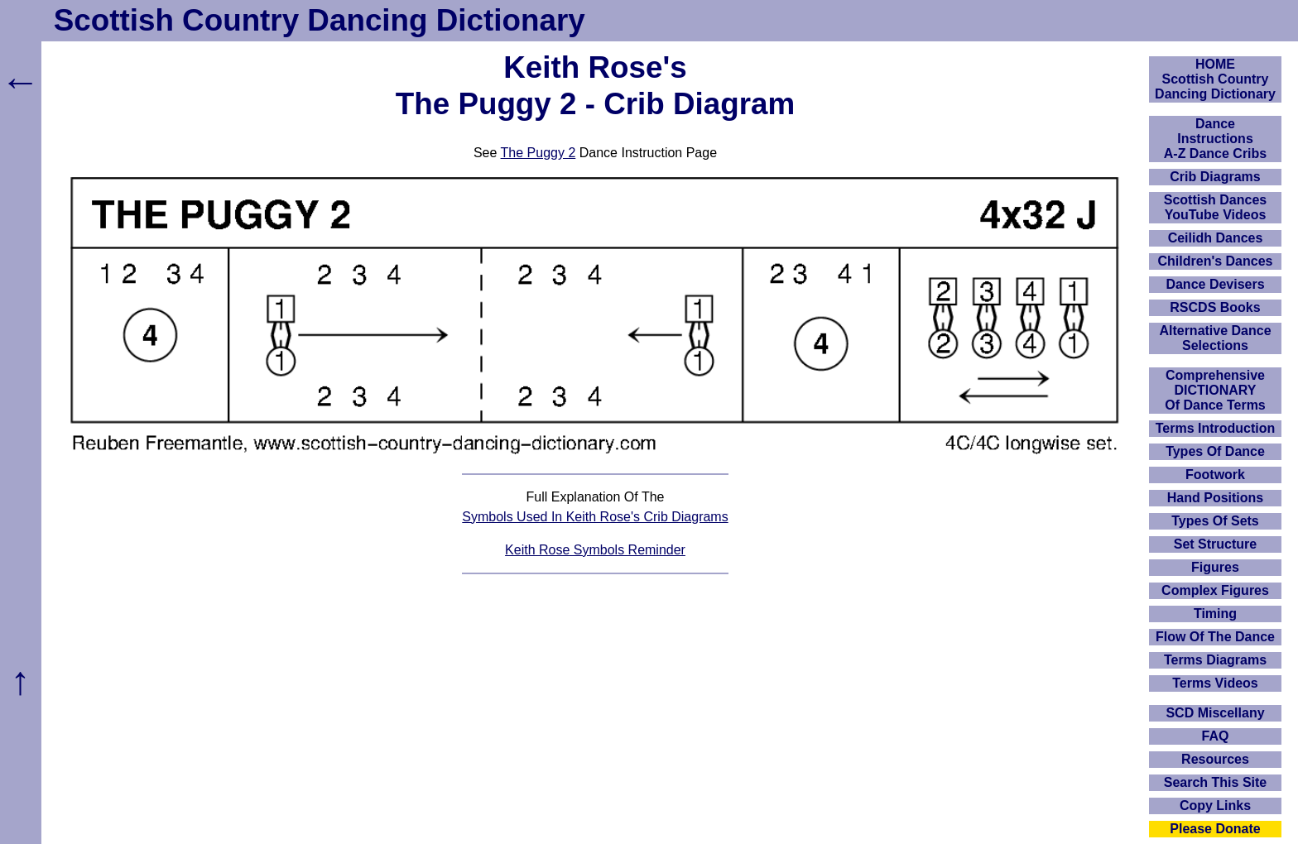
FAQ (1215, 736)
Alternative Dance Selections (1215, 338)
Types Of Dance (1215, 451)
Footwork (1215, 475)
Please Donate (1215, 829)
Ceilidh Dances (1215, 238)
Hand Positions (1215, 498)
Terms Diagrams (1215, 660)
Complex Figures (1215, 590)
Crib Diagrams (1215, 177)
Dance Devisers (1215, 284)
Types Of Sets (1215, 521)
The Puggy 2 (538, 153)
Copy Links (1215, 805)
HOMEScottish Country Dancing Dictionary (1215, 79)
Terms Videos (1214, 683)
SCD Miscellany (1215, 713)
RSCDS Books (1215, 307)
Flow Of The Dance (1215, 637)
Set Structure (1215, 544)
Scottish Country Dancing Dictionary (319, 20)
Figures (1215, 567)
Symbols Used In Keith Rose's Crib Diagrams (595, 517)
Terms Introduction (1216, 428)
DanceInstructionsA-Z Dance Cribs (1215, 139)
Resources (1215, 759)
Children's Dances (1215, 261)
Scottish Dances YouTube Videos (1215, 207)
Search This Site (1215, 782)
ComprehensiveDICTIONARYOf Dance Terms (1215, 390)
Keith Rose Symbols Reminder (595, 550)
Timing (1215, 614)
